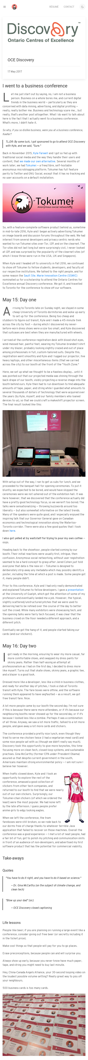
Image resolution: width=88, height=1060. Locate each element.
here (12, 531)
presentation (76, 590)
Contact (69, 6)
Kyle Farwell (40, 153)
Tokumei (31, 165)
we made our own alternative (37, 161)
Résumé (53, 6)
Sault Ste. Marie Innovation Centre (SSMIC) (50, 276)
